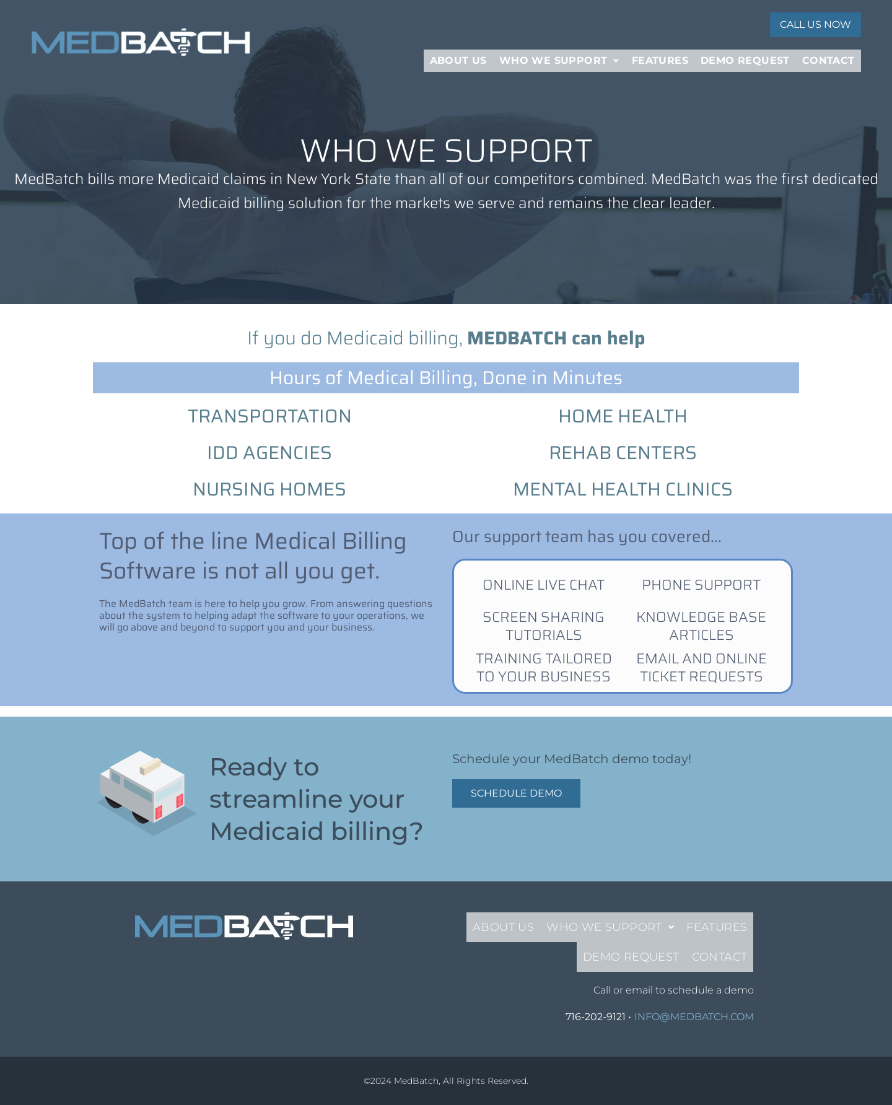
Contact (828, 54)
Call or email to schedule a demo (673, 990)
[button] (559, 54)
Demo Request (745, 54)
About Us (458, 54)
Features (660, 54)
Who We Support (559, 54)
